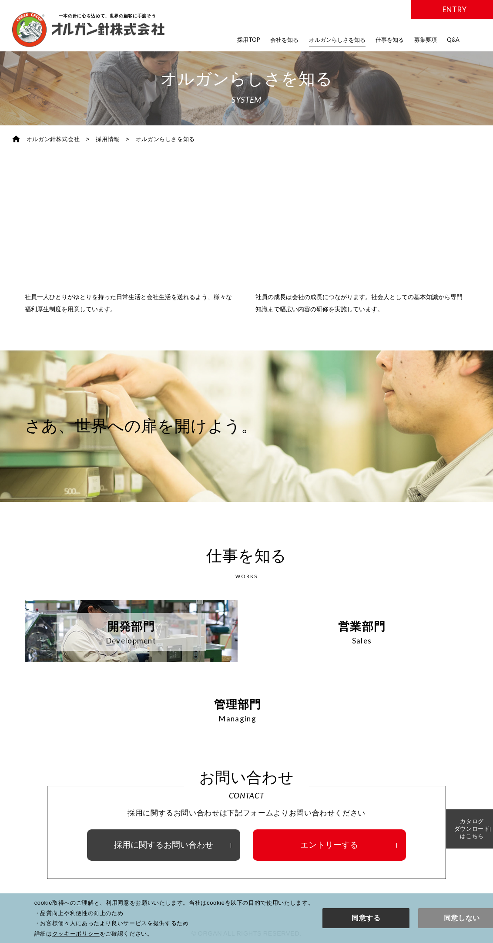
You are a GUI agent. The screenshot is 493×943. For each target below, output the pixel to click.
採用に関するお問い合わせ (163, 842)
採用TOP (248, 39)
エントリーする (329, 842)
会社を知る (284, 39)
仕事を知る (390, 39)
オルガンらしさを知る (337, 39)
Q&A (453, 39)
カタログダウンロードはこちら (458, 828)
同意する (366, 918)
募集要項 (425, 39)
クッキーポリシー (76, 933)
